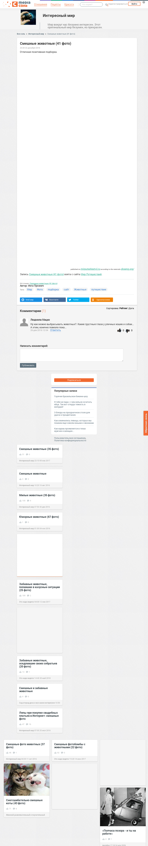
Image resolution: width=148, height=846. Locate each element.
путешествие (98, 289)
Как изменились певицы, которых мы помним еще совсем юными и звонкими (74, 421)
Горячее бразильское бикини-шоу (71, 396)
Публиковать (28, 365)
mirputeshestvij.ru (90, 268)
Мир (29, 289)
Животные (80, 289)
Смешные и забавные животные (33, 689)
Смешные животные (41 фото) (61, 33)
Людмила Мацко (40, 319)
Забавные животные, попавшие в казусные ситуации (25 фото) (39, 587)
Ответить (55, 330)
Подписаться (74, 380)
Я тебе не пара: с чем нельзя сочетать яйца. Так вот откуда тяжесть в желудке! (73, 404)
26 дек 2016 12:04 (39, 330)
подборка (53, 289)
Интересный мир (59, 15)
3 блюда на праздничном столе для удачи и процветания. (72, 413)
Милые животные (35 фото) (37, 495)
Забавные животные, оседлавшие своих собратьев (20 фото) (38, 663)
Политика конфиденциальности (70, 440)
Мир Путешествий (91, 274)
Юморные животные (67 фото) (39, 516)
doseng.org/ (127, 268)
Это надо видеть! (26, 602)
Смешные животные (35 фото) (39, 448)
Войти (134, 3)
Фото (40, 289)
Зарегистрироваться (118, 3)
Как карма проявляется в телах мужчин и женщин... (70, 429)
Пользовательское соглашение (69, 438)
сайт (66, 289)
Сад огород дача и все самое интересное (37, 703)
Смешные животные (32, 473)
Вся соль (21, 33)
